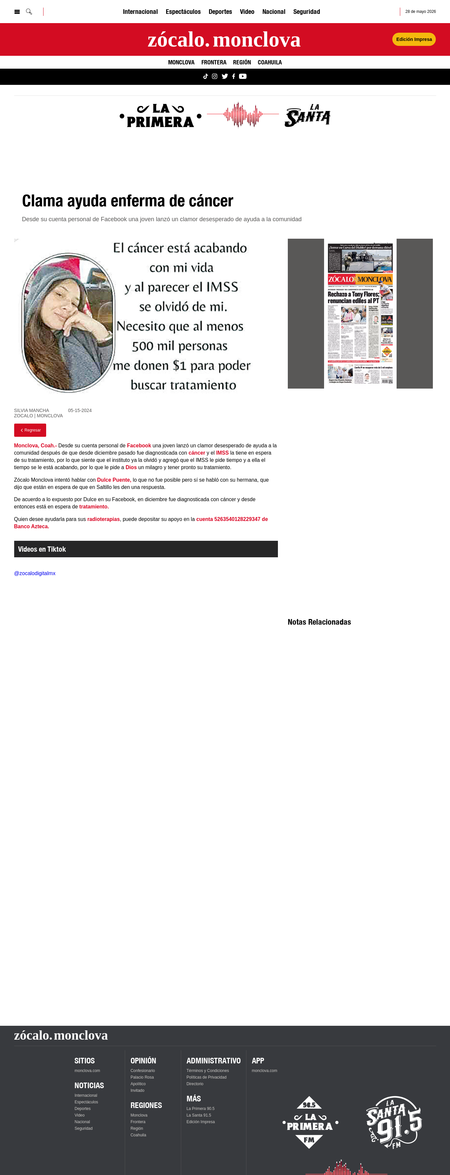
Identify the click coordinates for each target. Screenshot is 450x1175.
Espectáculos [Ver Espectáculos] (183, 11)
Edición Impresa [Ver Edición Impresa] (414, 39)
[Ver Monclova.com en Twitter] (224, 77)
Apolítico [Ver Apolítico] (138, 1084)
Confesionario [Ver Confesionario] (143, 1070)
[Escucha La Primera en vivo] (305, 1122)
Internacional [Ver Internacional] (140, 11)
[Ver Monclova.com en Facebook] (233, 77)
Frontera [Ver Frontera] (213, 62)
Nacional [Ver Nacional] (273, 11)
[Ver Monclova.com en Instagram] (215, 77)
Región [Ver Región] (242, 62)
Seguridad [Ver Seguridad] (306, 11)
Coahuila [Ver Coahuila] (270, 62)
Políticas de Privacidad (206, 1077)
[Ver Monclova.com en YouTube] (243, 77)
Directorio (195, 1084)
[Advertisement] (360, 453)
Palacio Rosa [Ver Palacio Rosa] (142, 1077)
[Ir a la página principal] (224, 39)
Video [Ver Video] (247, 11)
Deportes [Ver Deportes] (220, 11)
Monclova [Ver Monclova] (181, 62)
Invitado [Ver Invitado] (137, 1090)
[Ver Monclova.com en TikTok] (205, 77)
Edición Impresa (201, 1122)
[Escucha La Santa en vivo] (394, 1122)
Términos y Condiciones (208, 1070)
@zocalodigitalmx (35, 573)
